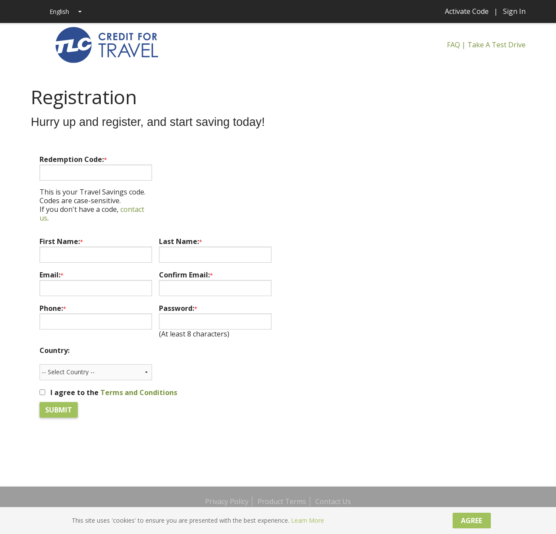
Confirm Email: (186, 275)
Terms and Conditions (138, 392)
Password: (178, 308)
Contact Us (333, 501)
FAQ (453, 44)
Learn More (307, 520)
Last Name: (180, 241)
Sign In (514, 11)
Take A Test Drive (496, 44)
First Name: (61, 241)
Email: (51, 275)
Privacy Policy (226, 501)
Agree (471, 520)
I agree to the (113, 392)
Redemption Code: (73, 159)
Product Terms (282, 501)
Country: (55, 350)
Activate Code (467, 11)
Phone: (53, 308)
